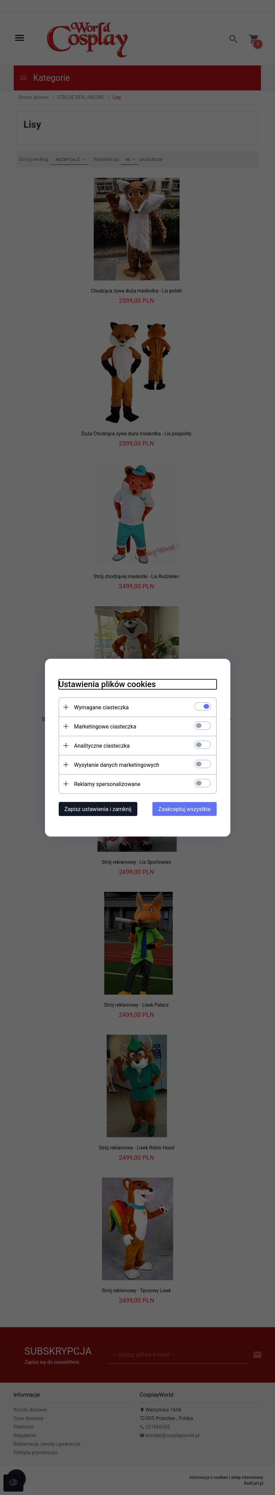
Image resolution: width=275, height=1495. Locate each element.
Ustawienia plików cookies (107, 684)
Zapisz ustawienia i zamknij (98, 809)
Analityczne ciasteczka (102, 745)
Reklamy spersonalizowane (107, 784)
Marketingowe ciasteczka (105, 726)
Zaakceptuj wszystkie (184, 809)
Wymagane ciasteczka (101, 707)
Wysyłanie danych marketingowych (116, 764)
